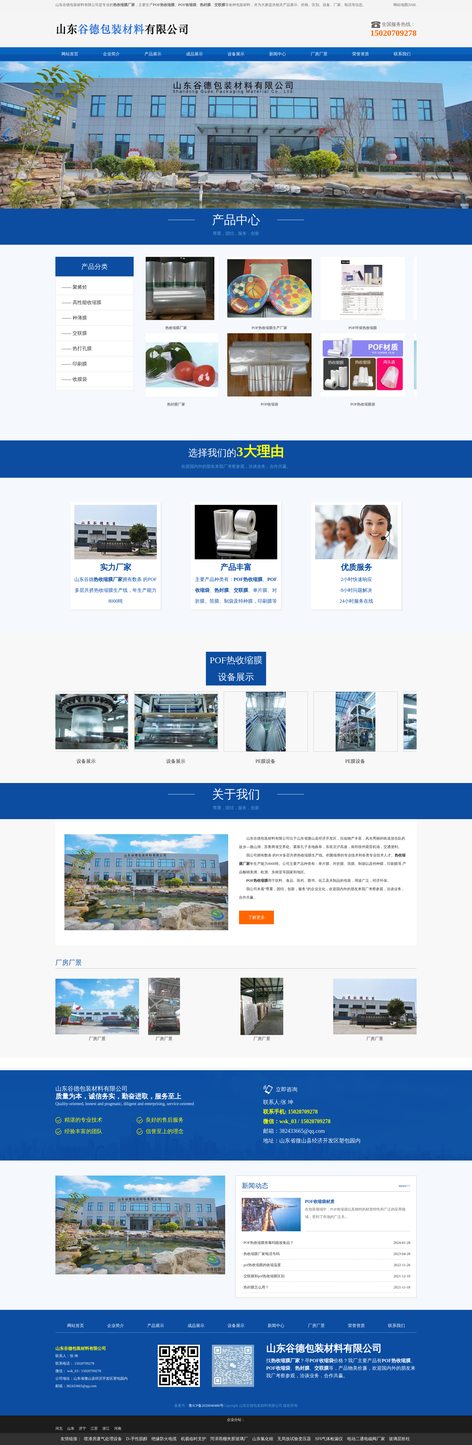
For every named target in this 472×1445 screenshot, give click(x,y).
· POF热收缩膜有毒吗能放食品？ (267, 1243)
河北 (59, 1428)
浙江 (106, 1428)
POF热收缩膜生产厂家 (271, 328)
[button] (465, 134)
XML (412, 5)
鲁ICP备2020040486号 (206, 1405)
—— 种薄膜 (74, 317)
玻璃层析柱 (399, 1439)
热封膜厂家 (178, 404)
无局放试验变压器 (294, 1439)
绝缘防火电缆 (164, 1439)
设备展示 (236, 54)
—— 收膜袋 (74, 379)
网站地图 (400, 5)
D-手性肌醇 (137, 1439)
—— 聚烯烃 (74, 287)
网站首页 (69, 54)
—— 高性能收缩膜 (81, 302)
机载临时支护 (193, 1439)
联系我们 (402, 54)
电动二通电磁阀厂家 (366, 1439)
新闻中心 (277, 54)
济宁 (82, 1428)
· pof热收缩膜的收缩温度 (261, 1265)
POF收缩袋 (271, 404)
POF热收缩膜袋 (364, 404)
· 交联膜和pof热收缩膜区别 (263, 1276)
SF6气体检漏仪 (329, 1439)
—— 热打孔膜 (77, 348)
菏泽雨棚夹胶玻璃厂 (229, 1439)
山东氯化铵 (262, 1439)
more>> (404, 1186)
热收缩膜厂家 (178, 328)
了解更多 (256, 917)
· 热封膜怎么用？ (255, 1287)
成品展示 (194, 54)
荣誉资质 (360, 54)
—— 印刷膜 (74, 363)
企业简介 (111, 54)
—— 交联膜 (74, 333)
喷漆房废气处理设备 (103, 1439)
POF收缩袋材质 (319, 1201)
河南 (117, 1428)
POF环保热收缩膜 (364, 328)
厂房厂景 (319, 54)
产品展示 (152, 54)
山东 (70, 1428)
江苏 (94, 1428)
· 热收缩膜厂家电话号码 (261, 1254)
